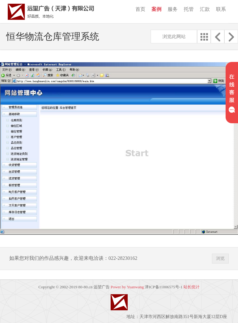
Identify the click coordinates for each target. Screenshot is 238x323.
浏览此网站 (174, 36)
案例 (156, 9)
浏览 (220, 258)
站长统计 (191, 287)
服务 (173, 9)
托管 (189, 9)
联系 (221, 9)
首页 (140, 9)
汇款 (205, 9)
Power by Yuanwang (127, 287)
